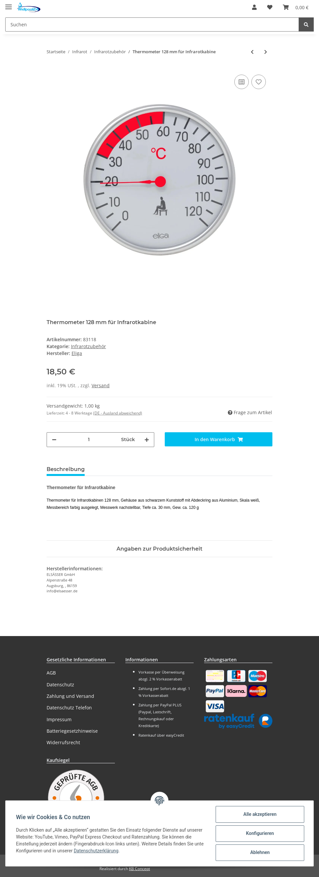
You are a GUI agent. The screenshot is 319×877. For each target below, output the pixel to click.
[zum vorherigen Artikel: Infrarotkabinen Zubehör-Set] (252, 52)
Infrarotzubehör (88, 346)
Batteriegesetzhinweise (72, 731)
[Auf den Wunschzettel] (258, 82)
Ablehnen (259, 852)
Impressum (59, 719)
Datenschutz (60, 684)
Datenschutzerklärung (96, 850)
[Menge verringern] (54, 440)
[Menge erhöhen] (146, 440)
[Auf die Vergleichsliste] (241, 82)
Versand (101, 385)
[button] (254, 7)
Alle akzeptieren (259, 814)
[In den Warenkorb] (218, 439)
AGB (51, 673)
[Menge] (89, 440)
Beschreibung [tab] (66, 469)
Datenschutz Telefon (69, 707)
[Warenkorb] (296, 7)
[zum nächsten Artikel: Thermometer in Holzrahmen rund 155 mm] (265, 52)
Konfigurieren (260, 833)
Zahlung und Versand (70, 696)
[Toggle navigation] (8, 4)
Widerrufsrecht (63, 742)
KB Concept (139, 868)
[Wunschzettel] (270, 7)
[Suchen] (152, 24)
